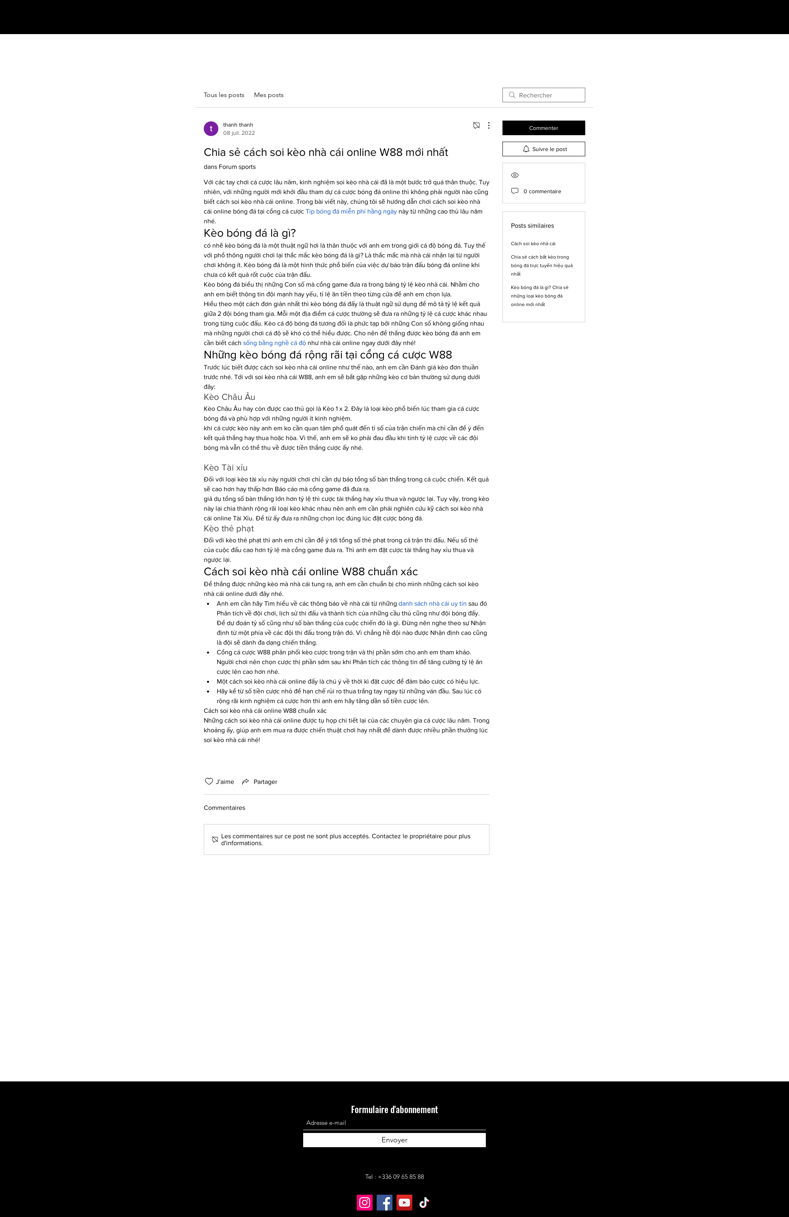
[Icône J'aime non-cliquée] (209, 781)
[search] (543, 95)
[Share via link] (259, 781)
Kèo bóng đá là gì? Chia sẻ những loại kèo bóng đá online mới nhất (540, 296)
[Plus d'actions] (484, 125)
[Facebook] (384, 1203)
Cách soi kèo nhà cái (533, 243)
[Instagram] (365, 1203)
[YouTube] (404, 1203)
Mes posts (269, 95)
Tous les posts (224, 95)
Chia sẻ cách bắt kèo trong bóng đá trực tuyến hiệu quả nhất (542, 265)
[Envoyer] (394, 1140)
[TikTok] (424, 1203)
